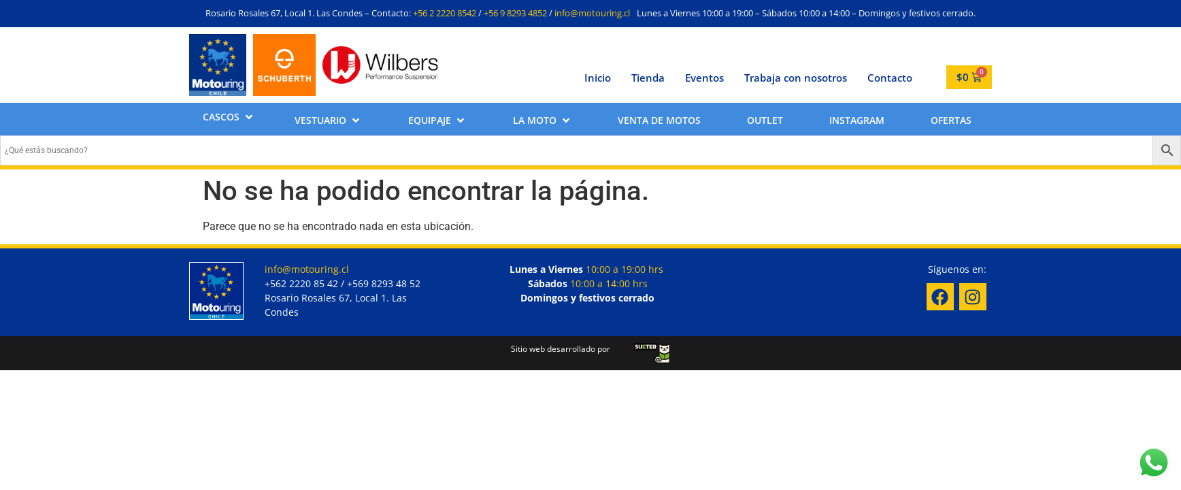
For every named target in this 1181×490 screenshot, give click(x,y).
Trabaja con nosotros (795, 77)
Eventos (704, 77)
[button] (229, 117)
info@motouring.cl (592, 13)
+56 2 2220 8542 (444, 13)
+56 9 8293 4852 (515, 13)
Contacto (889, 77)
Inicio (597, 77)
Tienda (648, 77)
